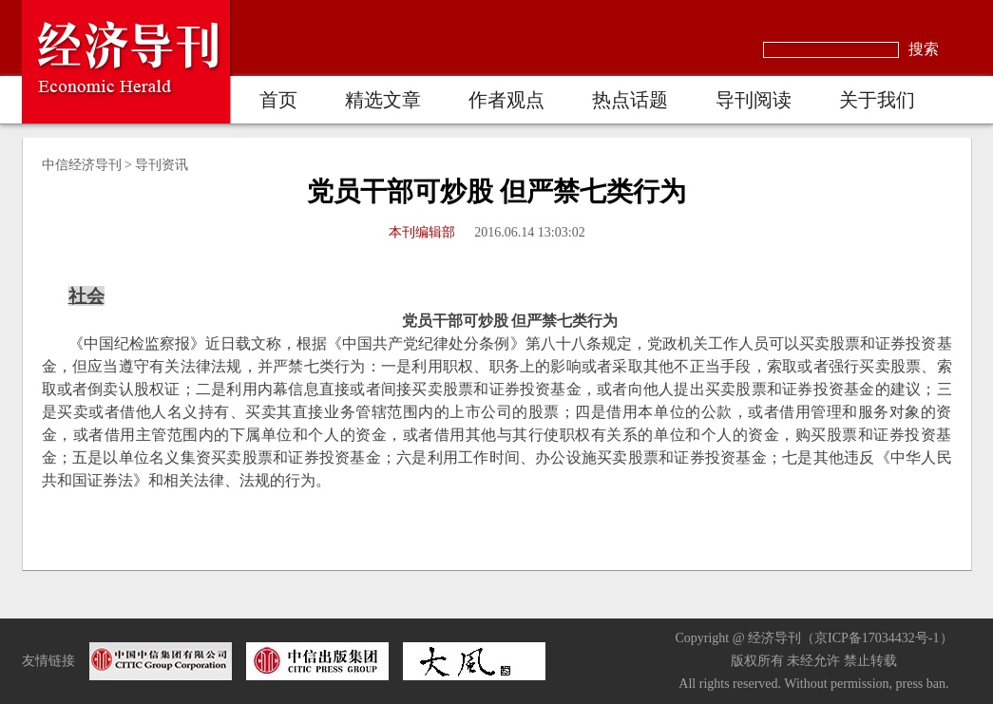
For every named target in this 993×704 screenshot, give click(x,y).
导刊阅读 (754, 99)
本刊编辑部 (422, 232)
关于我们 (877, 99)
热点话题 (630, 99)
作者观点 (506, 99)
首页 (278, 99)
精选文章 (383, 99)
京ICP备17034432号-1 (876, 638)
